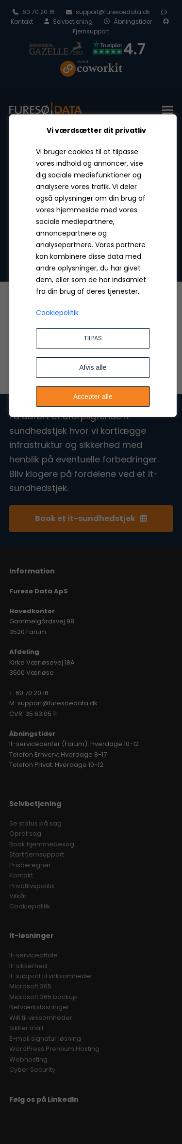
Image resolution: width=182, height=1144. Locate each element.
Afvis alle (92, 367)
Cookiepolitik (57, 313)
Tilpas (93, 338)
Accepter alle (93, 396)
